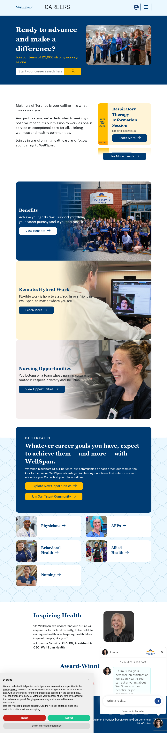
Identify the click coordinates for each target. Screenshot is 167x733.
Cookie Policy (124, 719)
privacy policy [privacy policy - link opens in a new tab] (10, 689)
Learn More (130, 138)
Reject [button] (24, 717)
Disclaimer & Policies (102, 719)
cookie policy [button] (73, 693)
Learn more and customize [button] (47, 725)
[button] (88, 679)
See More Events (125, 156)
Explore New (54, 486)
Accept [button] (69, 717)
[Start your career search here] (40, 71)
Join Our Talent (54, 496)
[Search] (72, 71)
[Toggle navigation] (145, 7)
